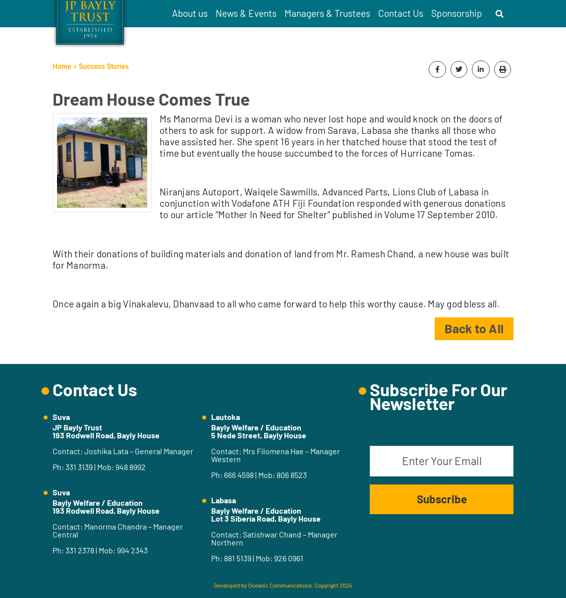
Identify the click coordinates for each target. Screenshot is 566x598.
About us (190, 13)
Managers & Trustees (327, 13)
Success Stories (104, 66)
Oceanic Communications (280, 586)
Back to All (474, 328)
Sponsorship (456, 13)
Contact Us (400, 13)
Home (62, 66)
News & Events (246, 13)
